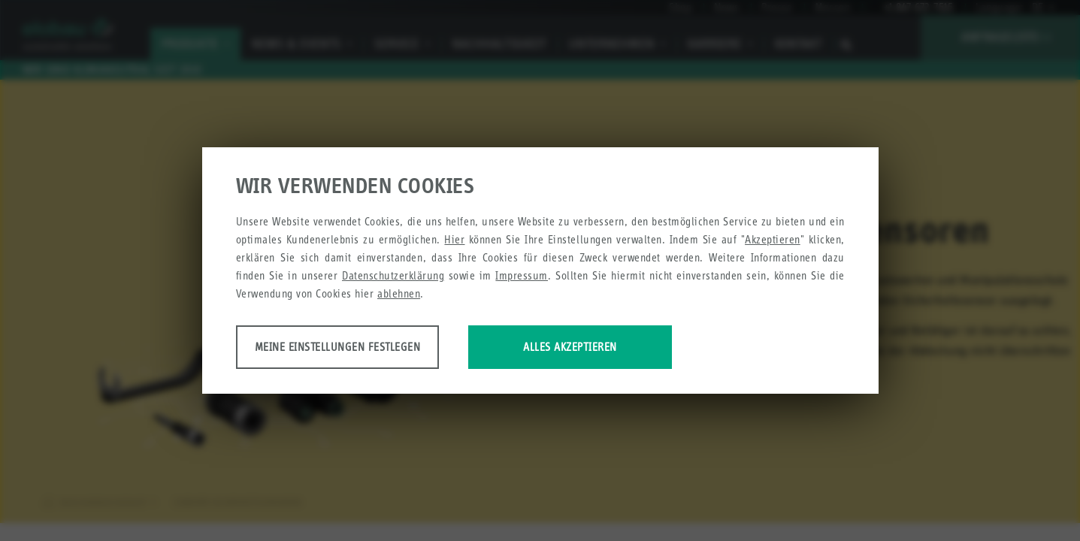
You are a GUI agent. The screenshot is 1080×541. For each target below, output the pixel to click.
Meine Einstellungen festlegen (354, 348)
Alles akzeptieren (625, 348)
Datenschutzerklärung (393, 276)
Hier (454, 240)
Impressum (521, 276)
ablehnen (398, 295)
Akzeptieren (772, 240)
